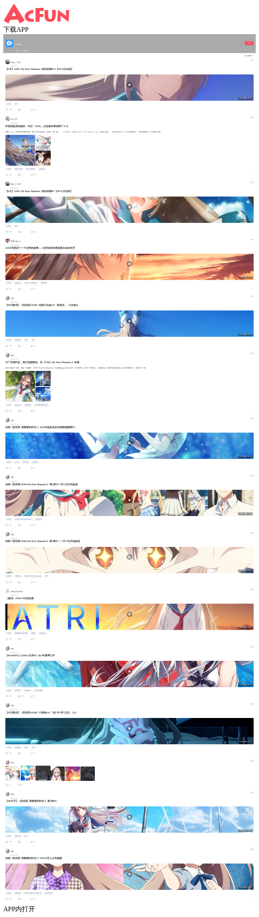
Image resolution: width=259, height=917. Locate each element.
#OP (33, 340)
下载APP (15, 29)
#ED (33, 747)
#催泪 (33, 633)
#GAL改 (25, 462)
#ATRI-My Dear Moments (23, 519)
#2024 (17, 462)
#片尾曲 (18, 747)
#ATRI (9, 104)
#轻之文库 (18, 169)
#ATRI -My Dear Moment (32, 893)
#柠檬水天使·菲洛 (21, 633)
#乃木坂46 (48, 893)
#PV (16, 104)
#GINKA (18, 690)
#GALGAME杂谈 (31, 283)
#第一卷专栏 (30, 169)
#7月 (26, 340)
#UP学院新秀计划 (41, 405)
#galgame (42, 169)
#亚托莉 (44, 283)
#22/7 (26, 747)
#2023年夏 (38, 690)
